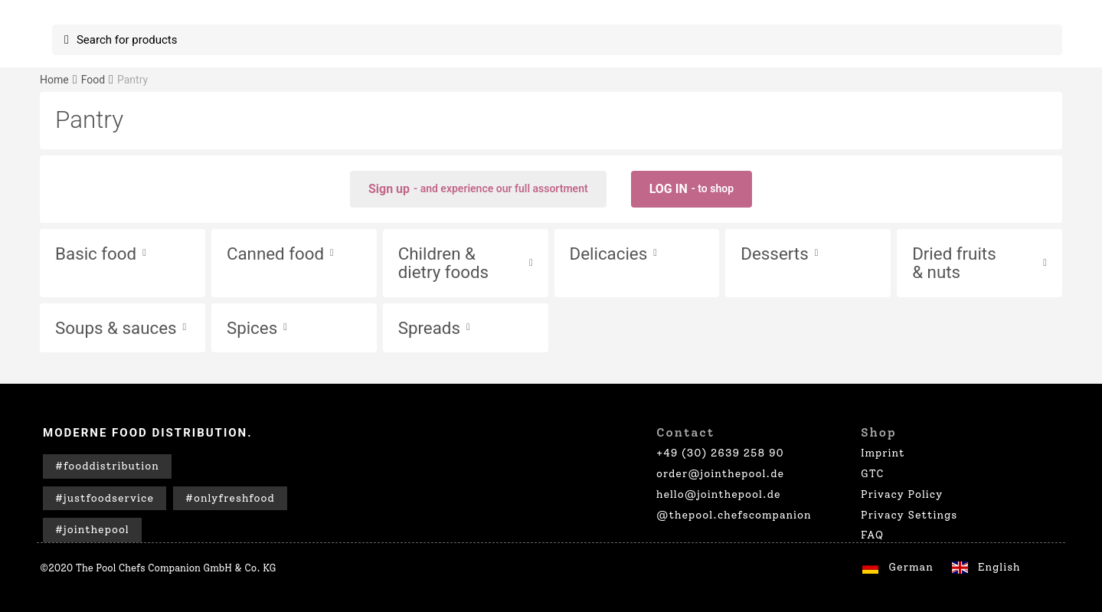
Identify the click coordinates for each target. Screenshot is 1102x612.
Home (54, 80)
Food (93, 80)
